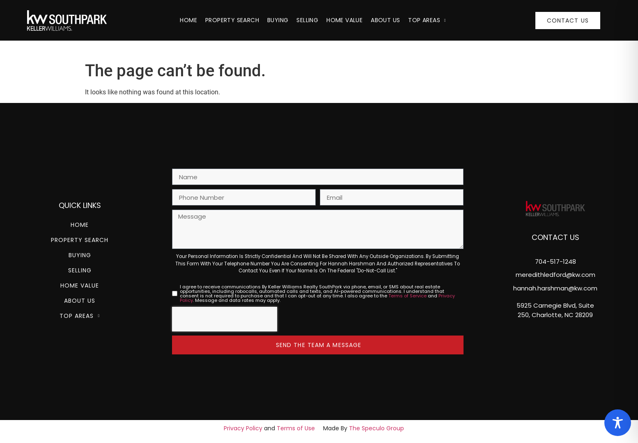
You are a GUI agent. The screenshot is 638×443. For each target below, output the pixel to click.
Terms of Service (407, 295)
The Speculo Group (376, 428)
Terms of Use (296, 428)
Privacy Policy (243, 428)
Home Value (344, 20)
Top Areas (427, 20)
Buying (277, 20)
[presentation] (224, 319)
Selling (307, 20)
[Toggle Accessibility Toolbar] (618, 423)
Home (188, 20)
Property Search (232, 20)
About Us (385, 20)
